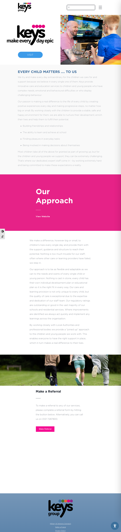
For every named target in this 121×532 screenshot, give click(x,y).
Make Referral (45, 429)
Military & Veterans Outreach (60, 523)
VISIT (30, 54)
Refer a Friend (60, 527)
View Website (43, 217)
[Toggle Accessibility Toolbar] (115, 526)
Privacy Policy (60, 530)
